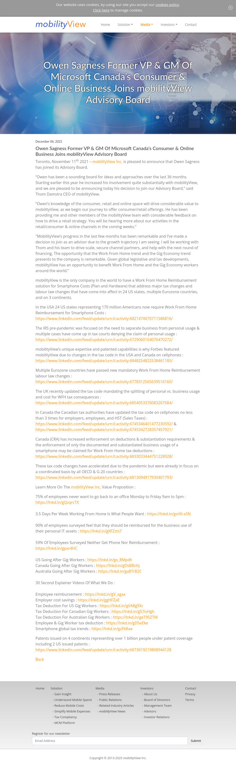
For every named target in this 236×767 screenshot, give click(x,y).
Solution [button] (124, 24)
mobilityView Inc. (107, 161)
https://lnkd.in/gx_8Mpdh (109, 559)
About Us (150, 694)
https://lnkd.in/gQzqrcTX (57, 502)
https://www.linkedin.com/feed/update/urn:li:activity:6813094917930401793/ (104, 477)
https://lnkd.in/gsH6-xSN (169, 513)
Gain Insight (62, 694)
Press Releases (109, 694)
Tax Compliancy (65, 717)
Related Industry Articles (116, 705)
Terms (189, 700)
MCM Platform (64, 723)
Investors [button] (168, 24)
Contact (191, 24)
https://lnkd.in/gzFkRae (112, 628)
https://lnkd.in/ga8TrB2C (120, 571)
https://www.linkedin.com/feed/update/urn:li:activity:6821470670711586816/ (104, 318)
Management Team (158, 705)
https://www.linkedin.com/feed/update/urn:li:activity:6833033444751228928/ (104, 456)
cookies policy (167, 4)
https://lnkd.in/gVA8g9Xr (121, 605)
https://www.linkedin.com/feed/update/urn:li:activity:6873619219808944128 (103, 649)
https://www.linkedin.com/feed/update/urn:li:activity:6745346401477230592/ (104, 423)
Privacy (190, 694)
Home (105, 24)
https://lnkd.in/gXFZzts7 (101, 531)
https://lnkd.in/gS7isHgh (132, 611)
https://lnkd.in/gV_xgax (105, 594)
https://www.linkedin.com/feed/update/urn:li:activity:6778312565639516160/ (104, 381)
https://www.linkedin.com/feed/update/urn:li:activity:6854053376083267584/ (104, 402)
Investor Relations (157, 717)
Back (40, 659)
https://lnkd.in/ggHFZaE (99, 600)
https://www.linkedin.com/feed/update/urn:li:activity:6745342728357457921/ (104, 429)
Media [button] (145, 24)
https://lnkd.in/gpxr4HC (56, 548)
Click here (101, 10)
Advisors (150, 711)
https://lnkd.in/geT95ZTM (135, 617)
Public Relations (110, 700)
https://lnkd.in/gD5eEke (127, 623)
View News (112, 711)
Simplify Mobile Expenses (72, 711)
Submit (196, 741)
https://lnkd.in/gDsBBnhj (118, 565)
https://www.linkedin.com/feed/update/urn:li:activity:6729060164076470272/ (104, 339)
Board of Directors (157, 700)
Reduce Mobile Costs (69, 705)
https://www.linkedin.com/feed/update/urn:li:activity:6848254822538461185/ (104, 360)
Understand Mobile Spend (73, 700)
